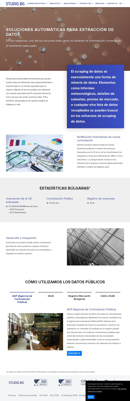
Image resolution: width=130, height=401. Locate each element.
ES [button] (120, 3)
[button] (74, 353)
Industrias (70, 3)
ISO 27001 (54, 395)
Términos (12, 395)
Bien (91, 397)
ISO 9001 (43, 395)
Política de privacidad (28, 395)
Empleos (99, 3)
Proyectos (86, 3)
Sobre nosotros (36, 3)
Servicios (55, 3)
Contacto (112, 3)
